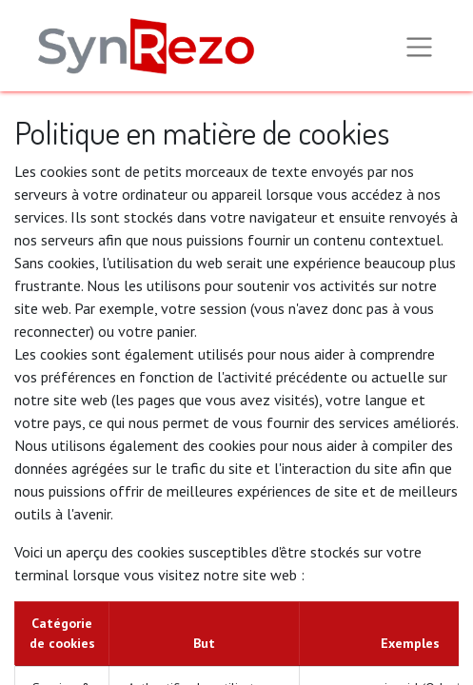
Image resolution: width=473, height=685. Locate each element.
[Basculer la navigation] (419, 45)
